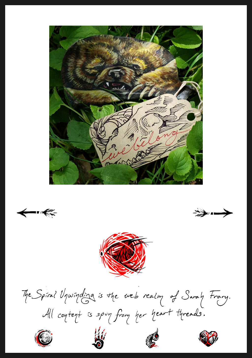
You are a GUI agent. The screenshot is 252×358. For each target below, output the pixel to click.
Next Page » (218, 218)
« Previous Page (43, 218)
